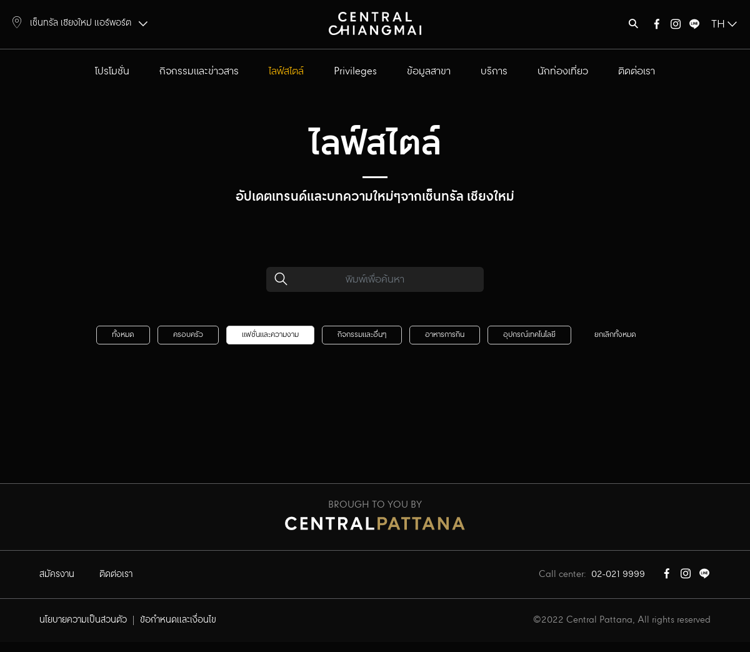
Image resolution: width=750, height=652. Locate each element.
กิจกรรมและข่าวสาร (199, 71)
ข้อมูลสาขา (429, 71)
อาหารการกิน (444, 335)
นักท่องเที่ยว (563, 71)
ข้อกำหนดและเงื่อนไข (178, 620)
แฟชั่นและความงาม (270, 335)
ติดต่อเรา (636, 71)
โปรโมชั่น (112, 71)
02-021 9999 (618, 574)
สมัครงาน (56, 574)
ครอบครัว (188, 335)
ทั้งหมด (123, 335)
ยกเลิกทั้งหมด (615, 335)
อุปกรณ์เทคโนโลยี (529, 335)
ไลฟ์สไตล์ (286, 71)
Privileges (355, 71)
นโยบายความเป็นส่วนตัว (83, 620)
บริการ (494, 71)
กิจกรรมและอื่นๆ (362, 335)
